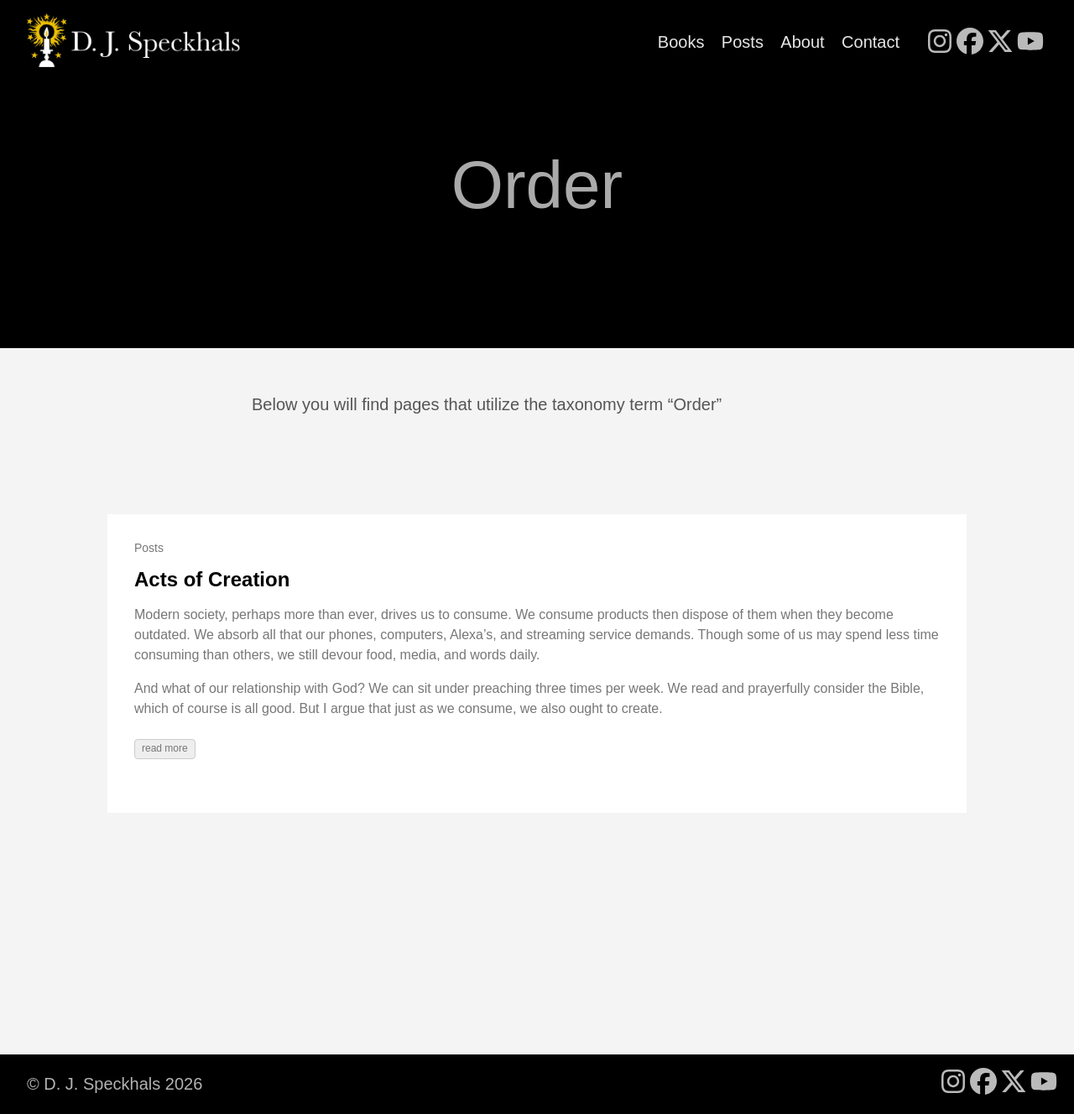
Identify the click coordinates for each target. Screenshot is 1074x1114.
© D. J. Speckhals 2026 (114, 1084)
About (802, 42)
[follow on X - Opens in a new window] (1000, 43)
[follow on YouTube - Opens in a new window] (1030, 43)
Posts (743, 42)
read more (165, 748)
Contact (870, 42)
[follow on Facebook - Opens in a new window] (970, 43)
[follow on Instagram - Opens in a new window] (939, 43)
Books (681, 42)
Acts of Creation (211, 579)
